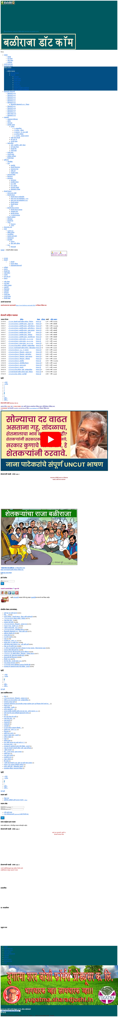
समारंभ (6, 269)
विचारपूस (6, 731)
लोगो (12, 206)
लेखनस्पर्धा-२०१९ (11, 102)
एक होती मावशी (8, 637)
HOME (6, 258)
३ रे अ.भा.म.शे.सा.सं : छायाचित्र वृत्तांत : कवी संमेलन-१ (22, 326)
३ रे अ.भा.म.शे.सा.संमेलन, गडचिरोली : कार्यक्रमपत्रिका (22, 345)
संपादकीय (9, 239)
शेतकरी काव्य (17, 86)
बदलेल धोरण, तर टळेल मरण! (11, 642)
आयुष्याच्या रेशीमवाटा (12, 119)
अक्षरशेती (13, 75)
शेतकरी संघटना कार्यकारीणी (17, 197)
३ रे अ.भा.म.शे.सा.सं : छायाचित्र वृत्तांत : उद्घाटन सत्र (21, 324)
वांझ (5, 714)
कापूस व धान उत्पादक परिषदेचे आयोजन (14, 764)
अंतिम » (6, 400)
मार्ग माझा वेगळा (15, 147)
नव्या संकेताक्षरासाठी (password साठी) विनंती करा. (16, 814)
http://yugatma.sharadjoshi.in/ (10, 1011)
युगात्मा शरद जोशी (11, 193)
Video (9, 222)
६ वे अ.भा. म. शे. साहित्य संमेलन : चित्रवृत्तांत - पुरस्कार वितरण (19, 653)
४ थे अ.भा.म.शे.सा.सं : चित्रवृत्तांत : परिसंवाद (19, 358)
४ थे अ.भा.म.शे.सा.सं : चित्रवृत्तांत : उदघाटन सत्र (20, 352)
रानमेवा (12, 126)
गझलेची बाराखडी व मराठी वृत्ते (21, 88)
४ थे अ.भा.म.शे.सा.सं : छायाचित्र (16, 361)
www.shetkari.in (33, 408)
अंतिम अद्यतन (53, 319)
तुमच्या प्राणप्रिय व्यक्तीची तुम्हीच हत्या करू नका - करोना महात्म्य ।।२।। (21, 711)
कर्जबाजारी (6, 724)
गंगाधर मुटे (38, 321)
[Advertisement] (59, 17)
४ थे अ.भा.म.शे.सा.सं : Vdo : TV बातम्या (18, 350)
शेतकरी (6, 260)
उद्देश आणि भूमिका (15, 243)
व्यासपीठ (13, 165)
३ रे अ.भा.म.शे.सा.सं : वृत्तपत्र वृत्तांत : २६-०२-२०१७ (21, 341)
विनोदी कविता (17, 80)
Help (8, 245)
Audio (12, 225)
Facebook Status (8, 65)
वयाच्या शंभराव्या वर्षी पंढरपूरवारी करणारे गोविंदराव (16, 651)
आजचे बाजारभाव (8, 64)
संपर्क (5, 229)
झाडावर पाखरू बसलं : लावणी (11, 735)
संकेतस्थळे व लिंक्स (15, 189)
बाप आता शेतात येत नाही (10, 716)
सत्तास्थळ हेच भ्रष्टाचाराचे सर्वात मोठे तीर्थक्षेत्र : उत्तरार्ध (17, 666)
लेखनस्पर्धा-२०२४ (11, 93)
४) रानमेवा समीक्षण (18, 134)
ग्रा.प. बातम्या (14, 185)
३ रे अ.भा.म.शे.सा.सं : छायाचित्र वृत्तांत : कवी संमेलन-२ (22, 328)
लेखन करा (6, 798)
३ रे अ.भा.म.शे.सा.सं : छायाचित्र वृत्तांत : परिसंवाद (20, 334)
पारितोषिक (10, 161)
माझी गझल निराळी (15, 137)
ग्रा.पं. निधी (13, 184)
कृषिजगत (6, 160)
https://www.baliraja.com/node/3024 (25, 305)
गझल (5, 639)
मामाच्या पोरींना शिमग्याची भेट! (11, 650)
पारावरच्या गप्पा (14, 169)
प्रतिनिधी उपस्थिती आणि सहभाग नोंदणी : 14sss (15, 800)
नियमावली (13, 247)
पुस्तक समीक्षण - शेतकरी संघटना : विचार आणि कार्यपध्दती (18, 616)
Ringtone (13, 224)
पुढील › (6, 398)
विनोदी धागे (17, 84)
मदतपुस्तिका (10, 234)
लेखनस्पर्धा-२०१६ (11, 110)
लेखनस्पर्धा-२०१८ (11, 106)
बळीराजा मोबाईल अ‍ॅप (9, 633)
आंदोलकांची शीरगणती (16, 265)
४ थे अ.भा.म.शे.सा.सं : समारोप (16, 367)
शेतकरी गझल (17, 78)
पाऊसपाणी (7, 722)
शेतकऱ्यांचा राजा (8, 227)
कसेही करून (7, 753)
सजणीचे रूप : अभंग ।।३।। (10, 640)
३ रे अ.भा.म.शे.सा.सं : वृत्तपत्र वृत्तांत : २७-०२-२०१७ (21, 343)
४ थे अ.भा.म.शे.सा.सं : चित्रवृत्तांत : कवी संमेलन (20, 354)
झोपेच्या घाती (7, 740)
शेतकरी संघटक (14, 204)
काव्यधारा (16, 76)
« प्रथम (5, 382)
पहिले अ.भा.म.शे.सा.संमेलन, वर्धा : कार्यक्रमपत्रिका (16, 700)
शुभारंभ (12, 241)
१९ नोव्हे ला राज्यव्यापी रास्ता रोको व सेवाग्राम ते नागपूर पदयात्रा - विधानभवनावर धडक (25, 648)
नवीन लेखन (10, 60)
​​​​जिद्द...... (6, 615)
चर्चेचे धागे (13, 171)
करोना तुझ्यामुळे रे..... (9, 709)
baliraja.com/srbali (6, 572)
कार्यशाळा (9, 62)
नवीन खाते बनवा (8, 812)
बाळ (5, 696)
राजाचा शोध (7, 635)
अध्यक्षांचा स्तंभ (14, 211)
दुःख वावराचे (7, 720)
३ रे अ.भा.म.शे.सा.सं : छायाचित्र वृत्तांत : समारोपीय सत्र (22, 337)
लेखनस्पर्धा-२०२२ (11, 97)
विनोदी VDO (7, 659)
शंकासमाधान (10, 238)
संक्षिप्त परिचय (10, 232)
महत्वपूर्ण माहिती (15, 187)
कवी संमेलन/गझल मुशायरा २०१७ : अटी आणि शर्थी (16, 644)
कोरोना (9, 121)
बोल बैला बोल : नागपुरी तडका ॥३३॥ (13, 661)
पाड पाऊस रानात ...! (9, 744)
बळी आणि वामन (15, 73)
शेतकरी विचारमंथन (15, 167)
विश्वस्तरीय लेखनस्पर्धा (9, 91)
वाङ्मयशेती (6, 117)
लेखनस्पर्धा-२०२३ (11, 95)
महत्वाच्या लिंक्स (11, 174)
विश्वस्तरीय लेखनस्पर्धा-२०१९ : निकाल (20, 104)
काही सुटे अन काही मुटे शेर (10, 613)
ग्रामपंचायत (10, 178)
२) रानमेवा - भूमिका (19, 130)
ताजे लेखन (10, 58)
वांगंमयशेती (16, 597)
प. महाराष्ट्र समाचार (15, 215)
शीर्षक (22, 319)
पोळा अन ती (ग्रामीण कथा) (10, 646)
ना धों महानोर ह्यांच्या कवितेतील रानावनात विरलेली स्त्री (17, 664)
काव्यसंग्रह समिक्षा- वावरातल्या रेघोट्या (13, 768)
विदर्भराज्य (10, 176)
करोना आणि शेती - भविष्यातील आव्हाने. (13, 766)
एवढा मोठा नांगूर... (8, 620)
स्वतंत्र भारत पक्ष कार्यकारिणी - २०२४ (19, 198)
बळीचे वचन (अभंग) (9, 733)
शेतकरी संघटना (7, 191)
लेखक (38, 319)
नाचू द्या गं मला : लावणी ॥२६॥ (11, 626)
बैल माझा (6, 761)
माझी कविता (10, 143)
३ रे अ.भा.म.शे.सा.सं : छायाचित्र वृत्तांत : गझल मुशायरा (22, 330)
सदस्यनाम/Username (6, 807)
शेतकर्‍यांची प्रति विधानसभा (10, 657)
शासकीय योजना (15, 182)
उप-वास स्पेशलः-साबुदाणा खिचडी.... (13, 727)
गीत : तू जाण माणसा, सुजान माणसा (13, 751)
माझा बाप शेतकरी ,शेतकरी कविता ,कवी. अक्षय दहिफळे (17, 748)
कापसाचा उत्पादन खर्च (9, 702)
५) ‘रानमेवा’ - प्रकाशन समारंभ (21, 136)
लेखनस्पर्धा (6, 289)
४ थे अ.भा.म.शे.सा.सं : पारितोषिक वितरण (19, 363)
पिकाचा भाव (7, 705)
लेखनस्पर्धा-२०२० (11, 100)
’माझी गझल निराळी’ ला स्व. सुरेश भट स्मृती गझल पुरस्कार (18, 763)
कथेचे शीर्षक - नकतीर (9, 707)
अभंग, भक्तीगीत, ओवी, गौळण (18, 145)
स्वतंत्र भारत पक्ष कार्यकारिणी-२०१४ (19, 200)
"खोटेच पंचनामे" (8, 750)
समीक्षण (6, 267)
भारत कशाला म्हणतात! (9, 663)
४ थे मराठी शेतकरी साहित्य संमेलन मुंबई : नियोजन (21, 372)
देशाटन (5, 278)
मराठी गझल (14, 150)
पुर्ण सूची (3, 689)
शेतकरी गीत (17, 82)
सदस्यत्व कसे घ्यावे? (12, 236)
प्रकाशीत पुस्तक (11, 124)
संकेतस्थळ (9, 219)
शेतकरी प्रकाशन (14, 202)
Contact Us (10, 230)
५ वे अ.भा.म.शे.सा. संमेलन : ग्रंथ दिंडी (17, 374)
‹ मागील (6, 384)
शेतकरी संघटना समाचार (13, 208)
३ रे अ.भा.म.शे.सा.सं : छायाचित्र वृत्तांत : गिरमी (20, 332)
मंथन (8, 163)
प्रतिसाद (43, 319)
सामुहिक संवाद (14, 173)
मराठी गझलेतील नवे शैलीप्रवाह (21, 89)
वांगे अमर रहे (14, 139)
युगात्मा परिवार (14, 263)
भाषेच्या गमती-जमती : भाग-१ (11, 627)
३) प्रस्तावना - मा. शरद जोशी (21, 132)
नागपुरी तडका (14, 141)
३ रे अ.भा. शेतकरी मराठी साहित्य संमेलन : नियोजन (21, 321)
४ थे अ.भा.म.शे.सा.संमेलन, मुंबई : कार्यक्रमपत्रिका (20, 369)
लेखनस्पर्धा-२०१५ (11, 112)
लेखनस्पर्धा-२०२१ (11, 99)
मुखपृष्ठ (5, 55)
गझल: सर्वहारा (7, 759)
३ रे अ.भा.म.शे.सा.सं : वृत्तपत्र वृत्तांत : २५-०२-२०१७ (21, 339)
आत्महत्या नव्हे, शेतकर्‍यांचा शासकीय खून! (14, 655)
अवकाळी (6, 726)
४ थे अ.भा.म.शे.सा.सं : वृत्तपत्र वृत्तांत (17, 365)
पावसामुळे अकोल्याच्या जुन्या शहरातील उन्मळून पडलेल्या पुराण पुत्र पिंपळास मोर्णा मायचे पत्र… (27, 703)
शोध (2, 581)
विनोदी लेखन (10, 158)
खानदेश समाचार (15, 213)
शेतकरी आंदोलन (11, 217)
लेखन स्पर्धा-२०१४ (11, 113)
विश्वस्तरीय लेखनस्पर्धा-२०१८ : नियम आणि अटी (15, 631)
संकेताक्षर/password (6, 809)
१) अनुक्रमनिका (18, 128)
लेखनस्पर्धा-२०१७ (11, 108)
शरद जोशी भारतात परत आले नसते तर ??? (14, 742)
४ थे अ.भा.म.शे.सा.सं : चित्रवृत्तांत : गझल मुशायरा (20, 356)
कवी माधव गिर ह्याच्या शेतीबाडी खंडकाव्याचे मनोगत (16, 713)
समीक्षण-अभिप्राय (11, 156)
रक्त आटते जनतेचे (8, 755)
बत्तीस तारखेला (7, 737)
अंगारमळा (9, 123)
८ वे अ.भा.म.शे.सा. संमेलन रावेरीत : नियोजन (14, 618)
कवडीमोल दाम (7, 757)
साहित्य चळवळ (11, 71)
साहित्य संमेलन (7, 67)
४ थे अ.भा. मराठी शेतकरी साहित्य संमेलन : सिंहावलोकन (22, 348)
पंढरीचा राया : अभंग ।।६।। (10, 729)
